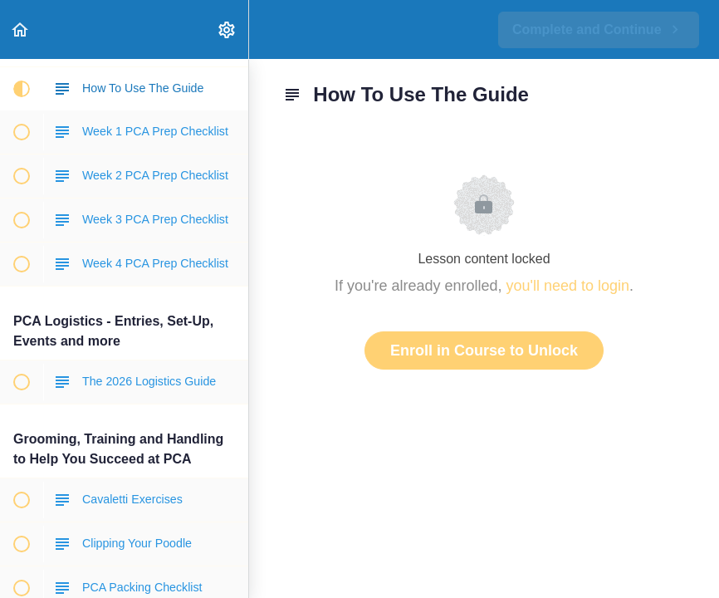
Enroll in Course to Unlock (484, 350)
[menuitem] (227, 29)
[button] (21, 29)
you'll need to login (568, 285)
